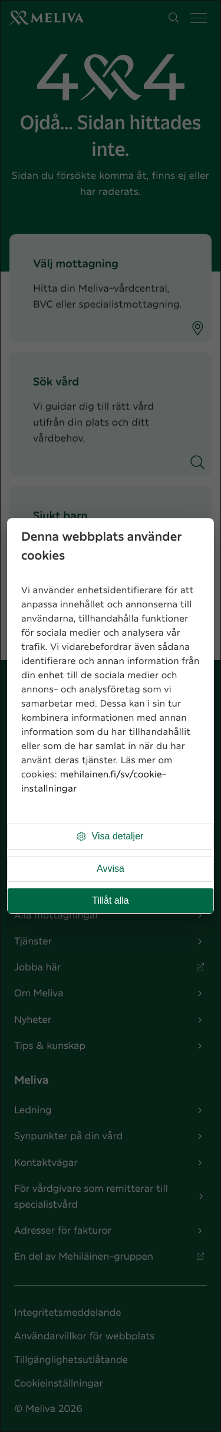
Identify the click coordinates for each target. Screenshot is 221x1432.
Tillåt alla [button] (110, 900)
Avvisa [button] (110, 869)
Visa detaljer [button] (109, 836)
